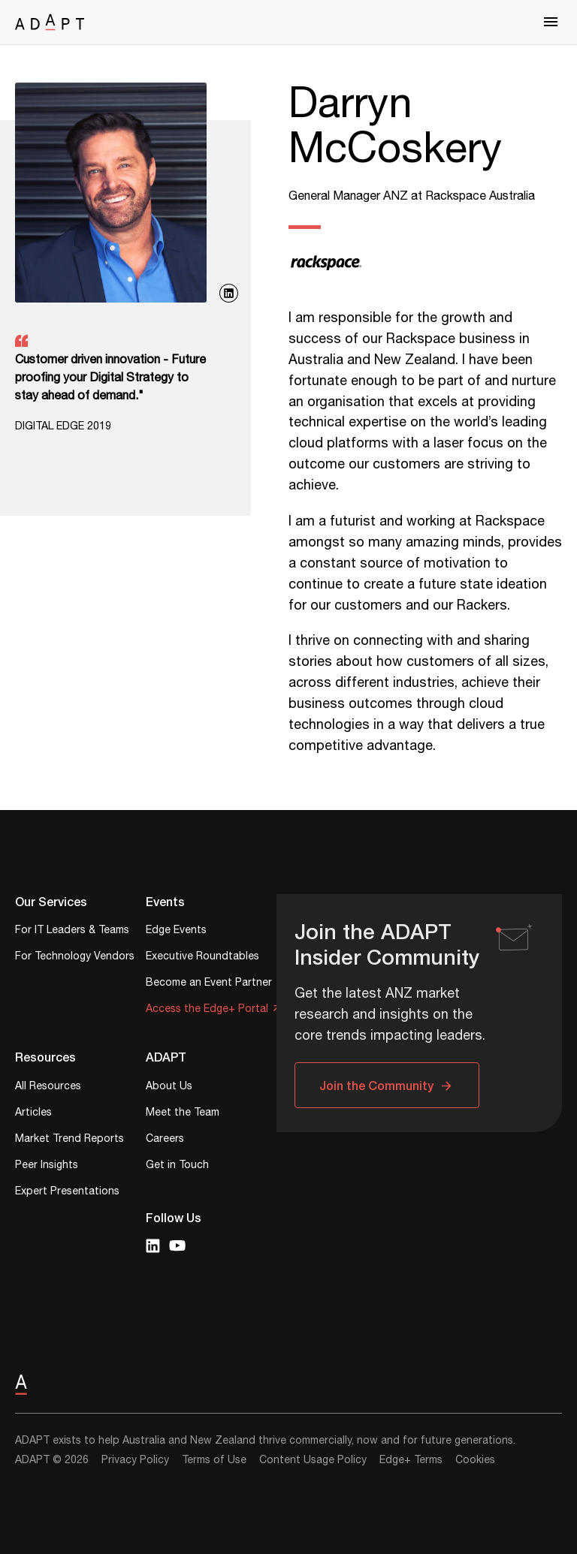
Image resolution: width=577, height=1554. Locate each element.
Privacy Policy (135, 1460)
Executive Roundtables (202, 957)
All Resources (48, 1087)
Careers (165, 1140)
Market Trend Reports (69, 1140)
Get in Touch (177, 1166)
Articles (33, 1114)
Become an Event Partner (209, 984)
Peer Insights (46, 1166)
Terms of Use (214, 1460)
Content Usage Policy (313, 1460)
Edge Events (176, 931)
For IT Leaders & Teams (72, 931)
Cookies (475, 1460)
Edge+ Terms (411, 1460)
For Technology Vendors (74, 957)
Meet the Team (182, 1114)
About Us (169, 1087)
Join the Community (376, 1085)
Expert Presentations (67, 1192)
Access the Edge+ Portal (207, 1010)
